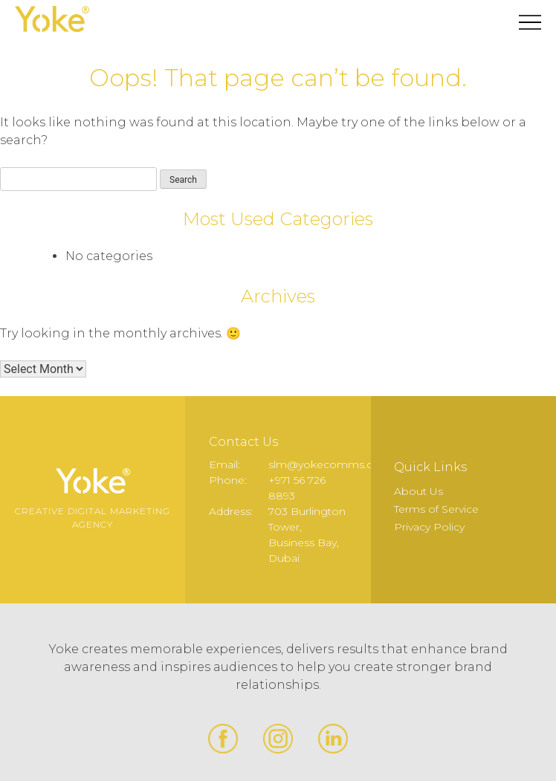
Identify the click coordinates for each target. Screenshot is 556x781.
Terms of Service (436, 509)
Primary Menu (530, 22)
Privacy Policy (429, 527)
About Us (418, 491)
